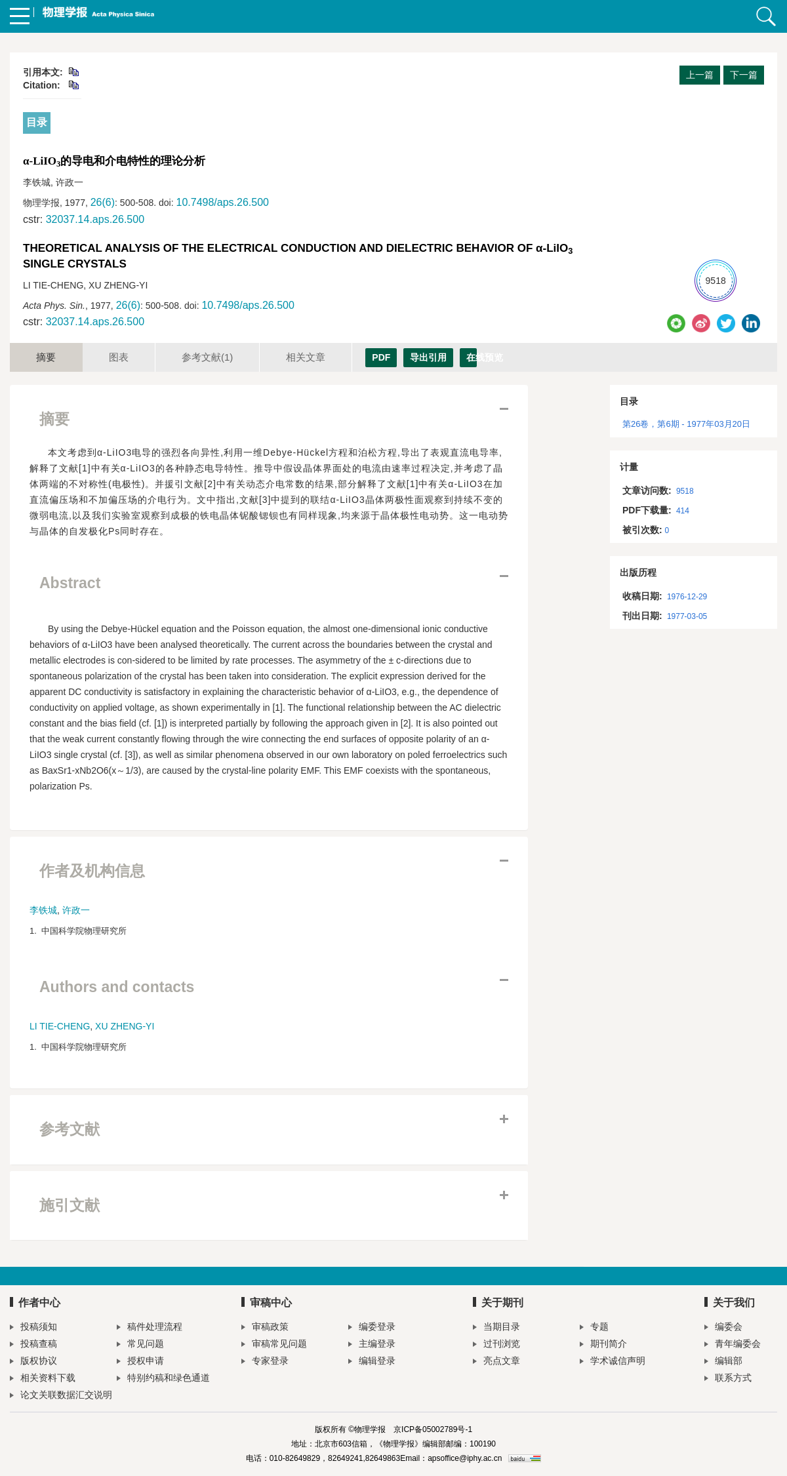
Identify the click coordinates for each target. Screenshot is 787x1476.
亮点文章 (496, 1362)
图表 (119, 357)
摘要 (46, 357)
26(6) (103, 202)
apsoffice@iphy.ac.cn (465, 1458)
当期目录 (496, 1328)
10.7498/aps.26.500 (222, 202)
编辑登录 (371, 1362)
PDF (381, 357)
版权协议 (33, 1362)
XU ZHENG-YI (124, 1026)
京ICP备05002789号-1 (433, 1429)
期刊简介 (603, 1345)
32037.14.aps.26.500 (95, 219)
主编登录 (371, 1345)
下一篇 (743, 75)
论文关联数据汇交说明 (61, 1396)
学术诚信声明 (612, 1362)
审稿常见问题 (274, 1345)
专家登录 (265, 1362)
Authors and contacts (116, 986)
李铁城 (43, 910)
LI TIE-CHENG (60, 1026)
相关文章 (305, 357)
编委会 (723, 1328)
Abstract (69, 582)
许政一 (76, 910)
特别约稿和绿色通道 (163, 1379)
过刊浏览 (496, 1345)
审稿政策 (265, 1328)
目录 (36, 122)
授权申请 (140, 1362)
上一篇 (700, 75)
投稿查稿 (33, 1345)
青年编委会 (732, 1345)
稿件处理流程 (149, 1328)
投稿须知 (33, 1328)
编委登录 (371, 1328)
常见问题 (140, 1345)
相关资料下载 (42, 1379)
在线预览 (471, 357)
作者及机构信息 (92, 870)
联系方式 (728, 1379)
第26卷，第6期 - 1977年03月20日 (686, 424)
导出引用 (428, 357)
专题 (594, 1328)
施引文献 (69, 1205)
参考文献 (207, 357)
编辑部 (723, 1362)
